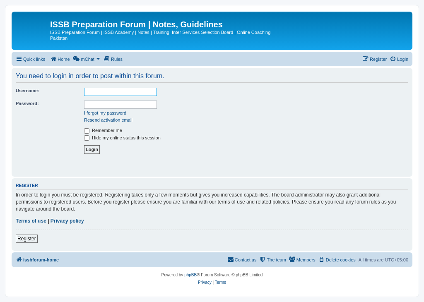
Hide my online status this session (122, 137)
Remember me (103, 130)
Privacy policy (67, 221)
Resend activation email (108, 119)
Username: (27, 90)
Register (26, 239)
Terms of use (31, 221)
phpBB (190, 275)
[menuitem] (60, 59)
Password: (27, 103)
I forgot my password (105, 112)
